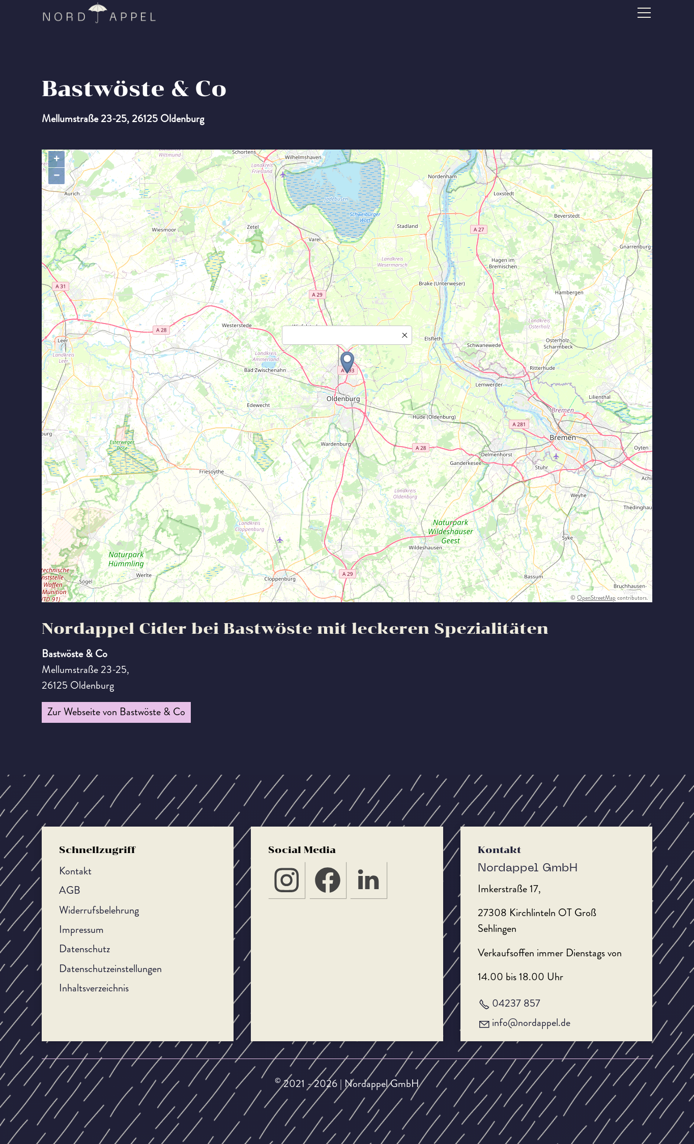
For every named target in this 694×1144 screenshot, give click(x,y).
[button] (644, 13)
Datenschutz (84, 949)
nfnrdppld (531, 1022)
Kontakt (75, 871)
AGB (69, 890)
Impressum (81, 929)
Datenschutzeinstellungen (110, 968)
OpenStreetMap (596, 598)
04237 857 (516, 1003)
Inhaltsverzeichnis (94, 988)
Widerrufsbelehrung (99, 910)
